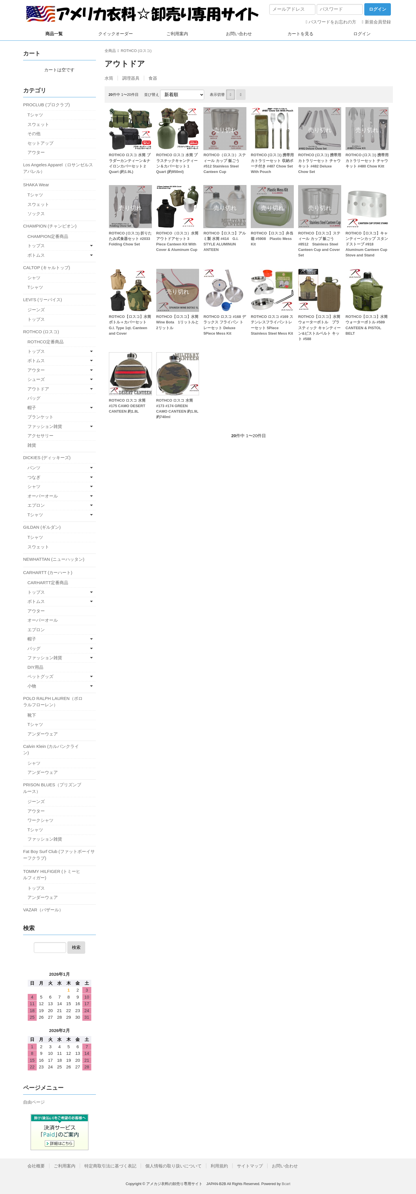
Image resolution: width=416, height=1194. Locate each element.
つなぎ (33, 477)
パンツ (33, 467)
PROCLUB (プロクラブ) (46, 104)
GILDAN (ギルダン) (42, 527)
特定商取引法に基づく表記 (110, 1165)
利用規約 (219, 1165)
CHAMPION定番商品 (47, 236)
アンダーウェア (42, 733)
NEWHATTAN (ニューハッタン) (53, 559)
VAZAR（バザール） (43, 909)
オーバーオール (42, 495)
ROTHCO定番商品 (45, 341)
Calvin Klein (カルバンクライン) (51, 749)
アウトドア (38, 388)
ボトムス (36, 255)
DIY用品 (35, 667)
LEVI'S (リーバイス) (42, 299)
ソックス (36, 213)
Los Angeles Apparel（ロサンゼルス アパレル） (58, 168)
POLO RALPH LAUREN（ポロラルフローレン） (53, 701)
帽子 (31, 407)
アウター (36, 152)
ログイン (362, 33)
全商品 (110, 51)
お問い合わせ (239, 33)
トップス (36, 245)
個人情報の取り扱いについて (173, 1165)
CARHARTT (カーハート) (47, 572)
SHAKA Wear (36, 184)
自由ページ (34, 1102)
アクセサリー (40, 435)
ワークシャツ (40, 820)
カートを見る (300, 33)
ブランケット (40, 416)
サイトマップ (250, 1165)
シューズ (36, 379)
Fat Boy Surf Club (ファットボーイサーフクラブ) (59, 854)
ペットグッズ (40, 676)
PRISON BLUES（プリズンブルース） (52, 788)
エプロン (36, 505)
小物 (31, 685)
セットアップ (40, 143)
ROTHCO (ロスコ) (136, 51)
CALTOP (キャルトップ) (46, 267)
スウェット (38, 124)
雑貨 (31, 445)
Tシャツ (35, 114)
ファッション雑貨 (44, 426)
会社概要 (36, 1165)
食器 (152, 78)
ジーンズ (36, 309)
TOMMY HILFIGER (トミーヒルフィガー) (51, 874)
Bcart (286, 1184)
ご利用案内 (177, 33)
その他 (33, 133)
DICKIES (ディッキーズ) (46, 457)
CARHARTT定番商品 (47, 582)
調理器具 (131, 78)
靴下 (31, 715)
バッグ (33, 398)
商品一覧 (54, 33)
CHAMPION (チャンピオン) (50, 225)
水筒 (109, 78)
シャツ (33, 277)
